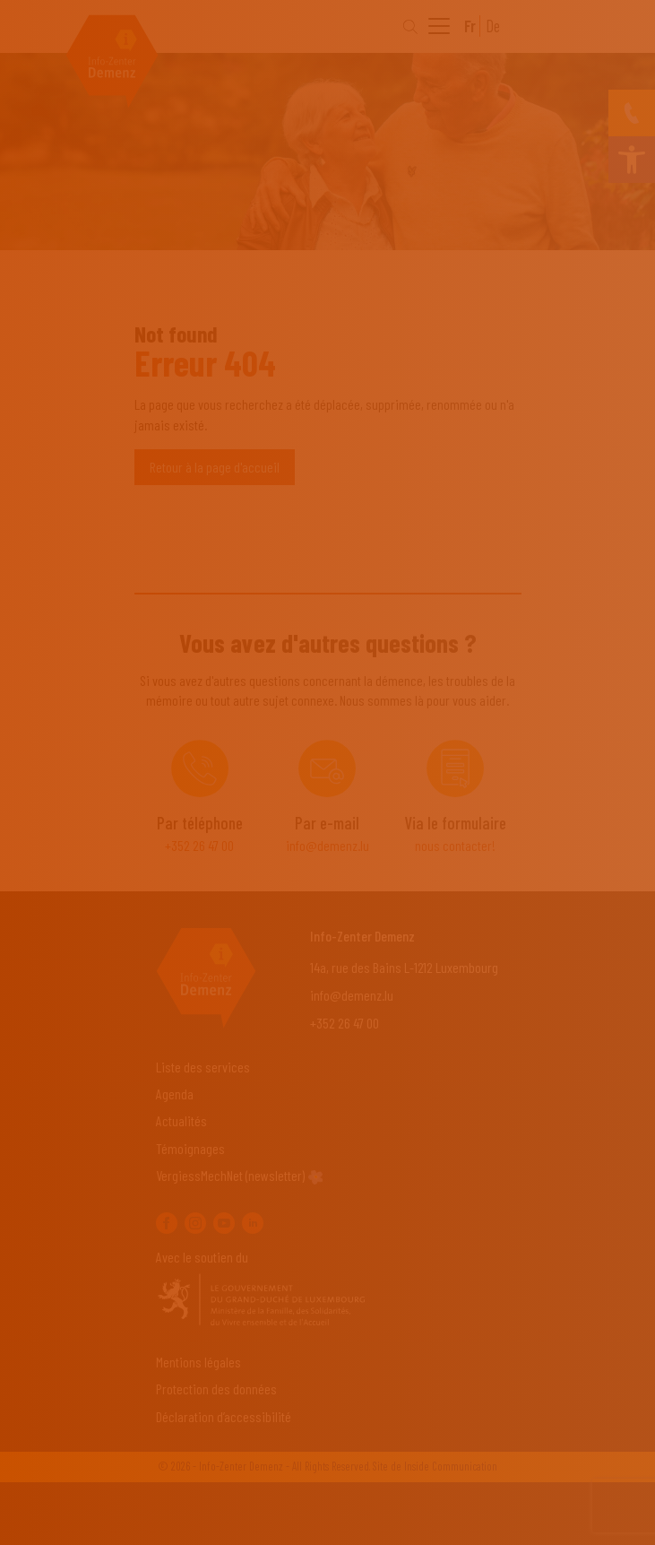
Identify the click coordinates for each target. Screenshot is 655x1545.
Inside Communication (450, 1466)
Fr (470, 26)
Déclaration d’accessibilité (223, 1416)
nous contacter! (455, 845)
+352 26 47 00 (199, 845)
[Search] (410, 27)
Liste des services (203, 1066)
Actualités (181, 1120)
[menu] (439, 28)
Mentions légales (198, 1361)
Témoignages (190, 1148)
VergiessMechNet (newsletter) (230, 1175)
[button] (631, 159)
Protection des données (216, 1388)
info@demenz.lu (327, 845)
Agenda (175, 1093)
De (493, 26)
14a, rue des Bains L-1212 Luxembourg (404, 967)
